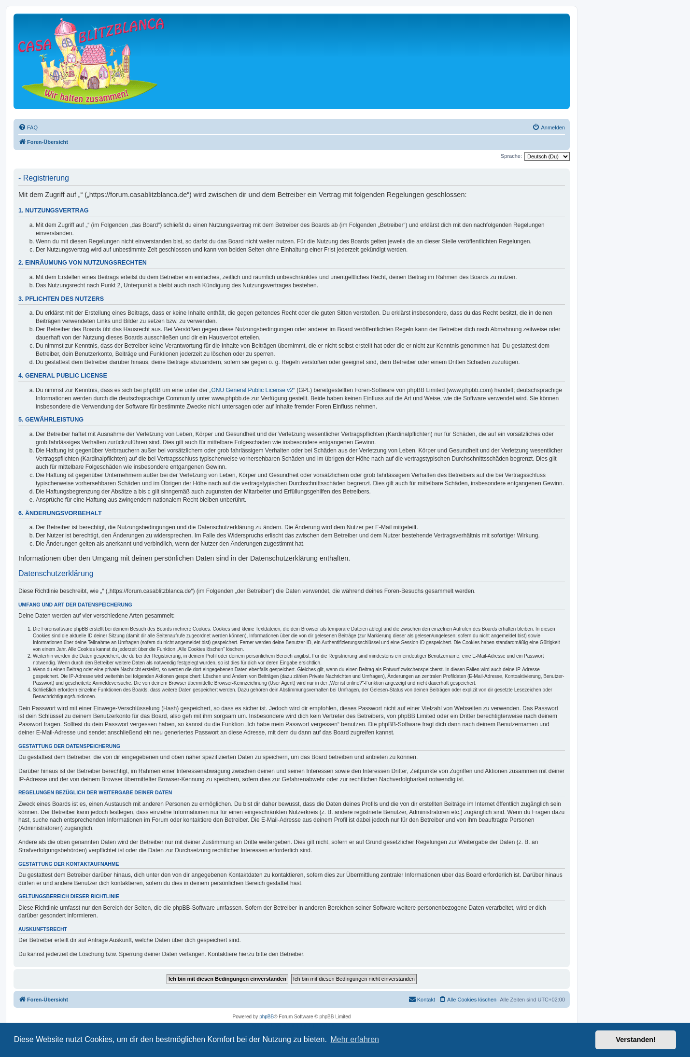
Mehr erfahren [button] (354, 1039)
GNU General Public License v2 (252, 390)
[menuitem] (28, 127)
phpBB (266, 1016)
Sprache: (511, 156)
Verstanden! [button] (636, 1039)
